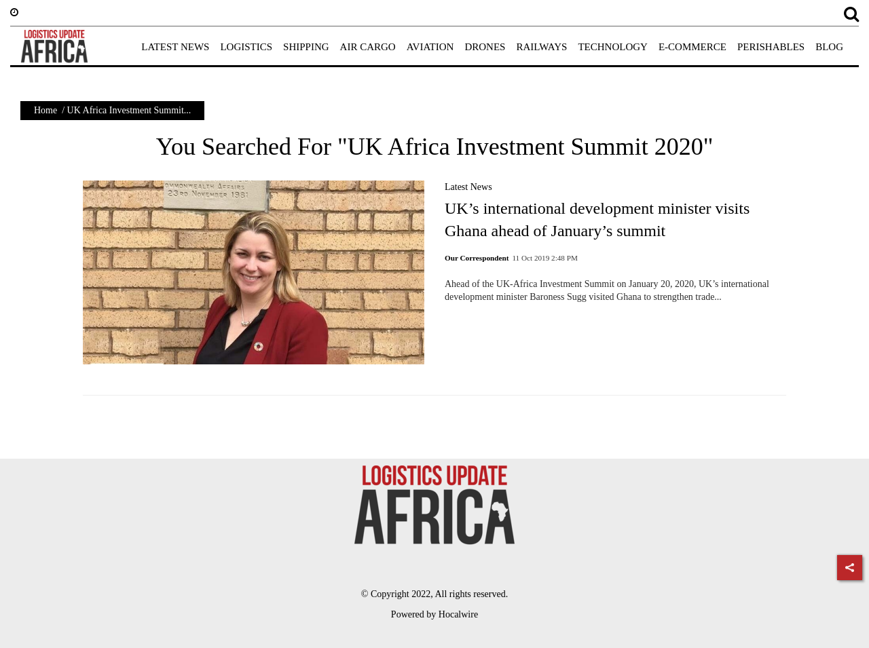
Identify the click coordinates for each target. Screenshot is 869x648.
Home (45, 110)
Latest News (468, 187)
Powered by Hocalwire (434, 614)
